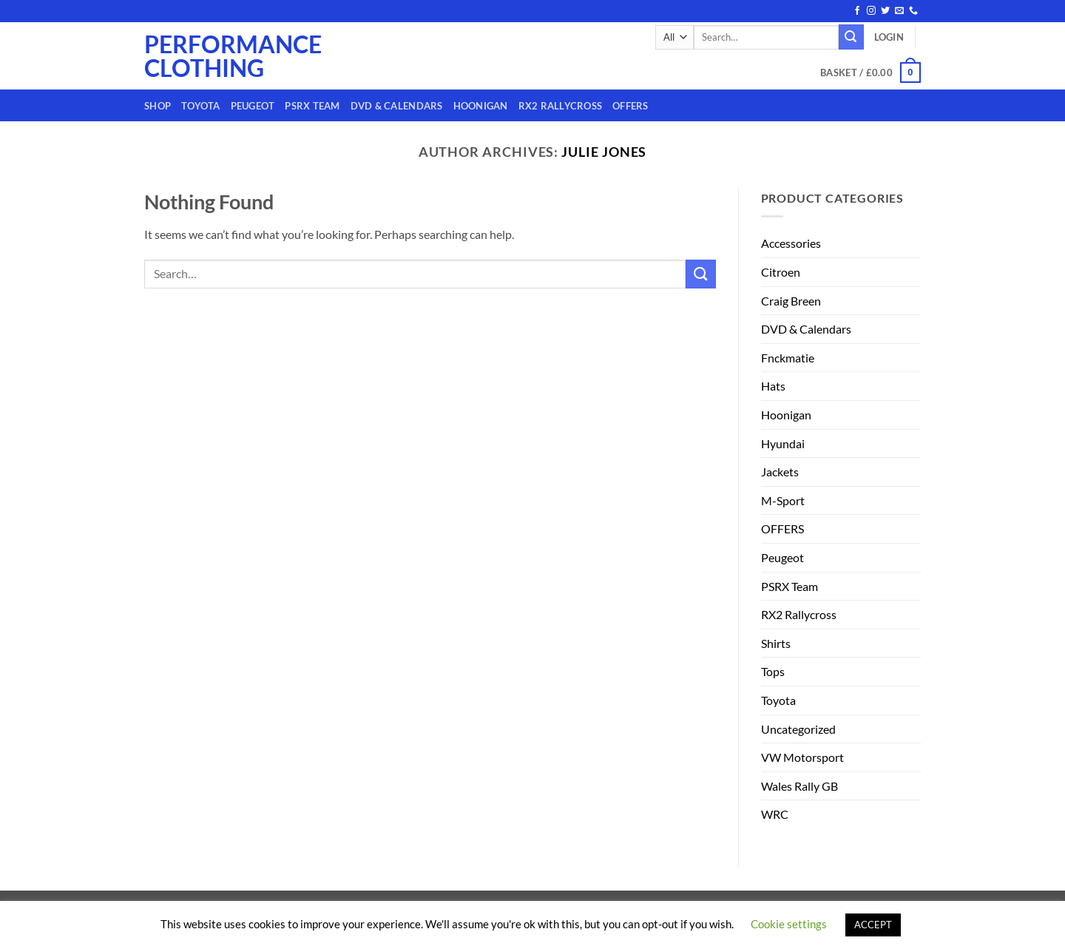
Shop (157, 106)
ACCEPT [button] (873, 925)
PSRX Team (312, 106)
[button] (889, 37)
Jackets (780, 472)
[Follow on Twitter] (885, 11)
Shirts (776, 643)
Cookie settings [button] (789, 924)
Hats (773, 386)
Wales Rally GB (799, 786)
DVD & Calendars (397, 106)
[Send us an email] (899, 11)
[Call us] (913, 11)
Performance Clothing (203, 56)
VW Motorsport (802, 757)
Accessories (791, 243)
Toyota (200, 106)
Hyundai (783, 443)
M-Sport (783, 500)
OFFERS (630, 106)
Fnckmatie (787, 358)
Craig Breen (791, 301)
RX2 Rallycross (560, 106)
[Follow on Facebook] (857, 11)
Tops (773, 671)
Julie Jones (603, 151)
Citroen (780, 272)
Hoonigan (480, 106)
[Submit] (851, 37)
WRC (774, 814)
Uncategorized (798, 729)
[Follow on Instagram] (871, 11)
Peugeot (253, 106)
